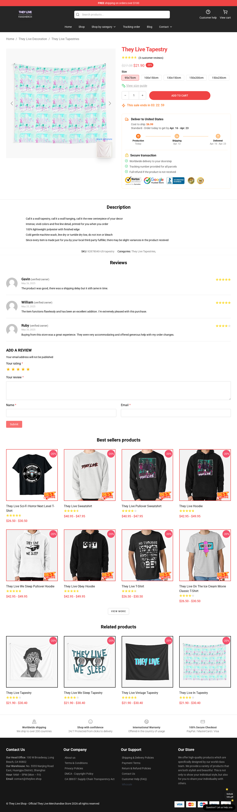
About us (70, 757)
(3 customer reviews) (150, 57)
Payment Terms (131, 763)
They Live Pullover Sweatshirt (141, 506)
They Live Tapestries (65, 39)
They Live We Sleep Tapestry (83, 693)
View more (118, 611)
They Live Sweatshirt (78, 506)
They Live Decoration (33, 39)
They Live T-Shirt (133, 586)
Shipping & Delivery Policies (138, 757)
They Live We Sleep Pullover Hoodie (30, 586)
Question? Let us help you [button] (219, 807)
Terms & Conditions (76, 763)
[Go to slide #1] (51, 169)
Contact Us (128, 773)
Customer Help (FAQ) (134, 779)
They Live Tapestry (19, 693)
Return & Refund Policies (136, 768)
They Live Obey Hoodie (79, 586)
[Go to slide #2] (71, 169)
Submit (14, 424)
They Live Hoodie (191, 506)
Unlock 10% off (229, 795)
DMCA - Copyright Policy (79, 773)
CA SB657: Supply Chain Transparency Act (90, 779)
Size (124, 71)
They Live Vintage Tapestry (140, 693)
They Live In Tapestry (193, 693)
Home (10, 39)
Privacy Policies (74, 768)
